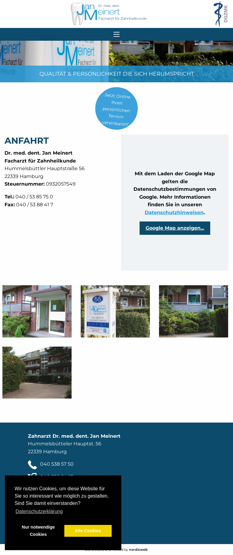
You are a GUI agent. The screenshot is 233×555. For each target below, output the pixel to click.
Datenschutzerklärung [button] (39, 511)
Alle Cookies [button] (88, 530)
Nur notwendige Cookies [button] (38, 531)
